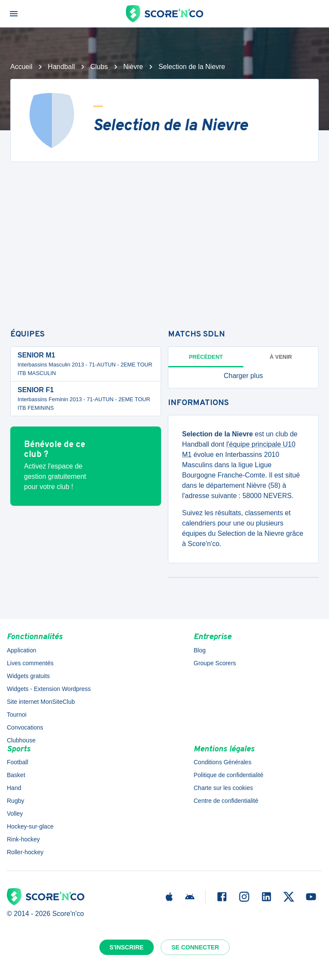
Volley (15, 813)
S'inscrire (127, 947)
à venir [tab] (281, 357)
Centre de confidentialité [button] (226, 800)
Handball (61, 66)
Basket (16, 775)
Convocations (25, 727)
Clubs (99, 66)
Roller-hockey (25, 852)
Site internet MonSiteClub (41, 701)
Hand (14, 787)
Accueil (21, 66)
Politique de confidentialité (228, 775)
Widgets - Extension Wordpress (49, 688)
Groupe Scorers (215, 663)
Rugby (15, 800)
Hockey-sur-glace (30, 826)
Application (21, 650)
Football (17, 762)
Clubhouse (21, 740)
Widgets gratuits (28, 676)
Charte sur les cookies (223, 787)
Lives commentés (30, 663)
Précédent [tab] (206, 357)
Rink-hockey (23, 839)
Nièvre (133, 66)
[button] (243, 375)
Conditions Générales (222, 762)
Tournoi (17, 714)
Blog (200, 650)
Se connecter (195, 947)
